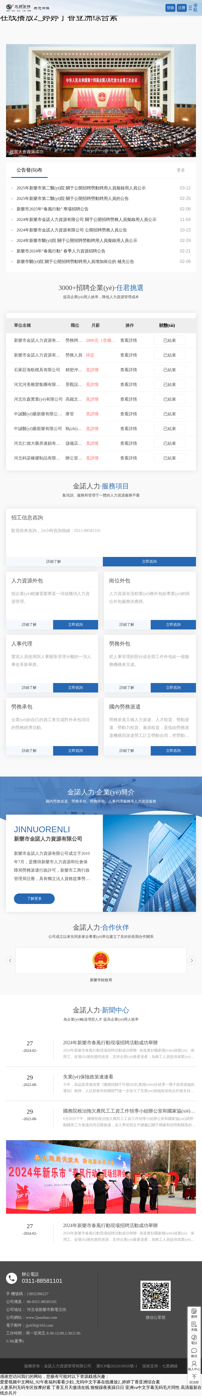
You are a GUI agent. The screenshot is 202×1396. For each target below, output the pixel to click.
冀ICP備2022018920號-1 (116, 1366)
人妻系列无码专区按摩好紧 (25, 1387)
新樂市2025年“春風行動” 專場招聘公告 (53, 209)
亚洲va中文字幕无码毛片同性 (152, 1387)
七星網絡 (170, 1366)
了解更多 (34, 899)
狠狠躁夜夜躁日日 (107, 1387)
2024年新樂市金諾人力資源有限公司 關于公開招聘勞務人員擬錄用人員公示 (86, 219)
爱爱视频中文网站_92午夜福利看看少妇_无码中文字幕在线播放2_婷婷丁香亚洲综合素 (80, 1382)
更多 (184, 170)
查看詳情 (128, 340)
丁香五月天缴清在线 (70, 1387)
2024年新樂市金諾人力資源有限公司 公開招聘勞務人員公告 (72, 230)
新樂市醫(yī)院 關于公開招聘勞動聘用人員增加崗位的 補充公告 (75, 261)
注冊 (181, 8)
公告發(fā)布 (29, 170)
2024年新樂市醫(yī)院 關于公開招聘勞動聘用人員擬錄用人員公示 (77, 240)
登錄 (170, 8)
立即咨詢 (149, 561)
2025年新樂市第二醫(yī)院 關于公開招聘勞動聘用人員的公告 (73, 198)
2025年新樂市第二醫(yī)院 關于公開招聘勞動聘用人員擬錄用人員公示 (81, 188)
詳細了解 (53, 561)
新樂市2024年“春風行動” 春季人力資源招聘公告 (61, 251)
